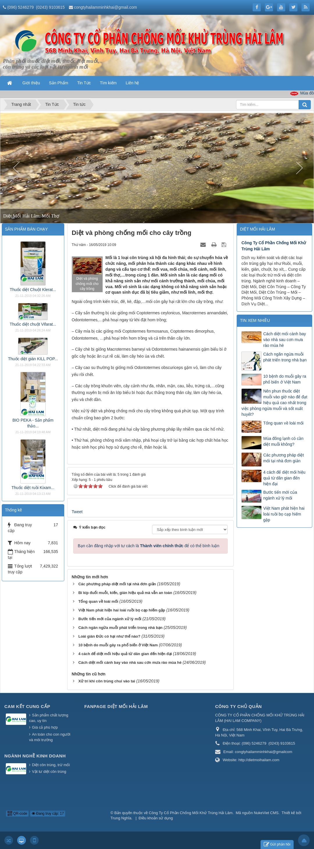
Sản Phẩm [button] (58, 83)
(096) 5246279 (20, 7)
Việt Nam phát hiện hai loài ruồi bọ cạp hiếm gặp (283, 514)
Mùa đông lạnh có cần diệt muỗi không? (283, 441)
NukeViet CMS (266, 813)
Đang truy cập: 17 (48, 813)
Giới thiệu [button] (31, 83)
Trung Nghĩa (120, 818)
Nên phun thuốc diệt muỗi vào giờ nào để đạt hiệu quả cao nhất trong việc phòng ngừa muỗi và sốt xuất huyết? (274, 403)
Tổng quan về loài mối (283, 423)
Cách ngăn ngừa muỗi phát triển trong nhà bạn (284, 357)
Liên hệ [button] (132, 83)
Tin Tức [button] (84, 83)
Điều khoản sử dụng (156, 818)
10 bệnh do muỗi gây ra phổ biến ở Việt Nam (284, 379)
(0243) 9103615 (50, 7)
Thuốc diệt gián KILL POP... (33, 358)
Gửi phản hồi (277, 844)
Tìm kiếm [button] (108, 83)
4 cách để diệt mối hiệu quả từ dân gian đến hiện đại (284, 478)
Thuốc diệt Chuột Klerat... (33, 289)
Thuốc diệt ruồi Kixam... (32, 487)
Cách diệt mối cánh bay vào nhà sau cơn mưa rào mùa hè (284, 339)
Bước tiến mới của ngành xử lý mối (280, 495)
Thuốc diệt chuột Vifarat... (33, 324)
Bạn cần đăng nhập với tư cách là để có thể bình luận (149, 545)
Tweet (77, 511)
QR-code (17, 813)
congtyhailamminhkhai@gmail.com (105, 7)
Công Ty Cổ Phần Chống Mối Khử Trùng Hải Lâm (191, 813)
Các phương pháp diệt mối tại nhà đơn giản (283, 458)
